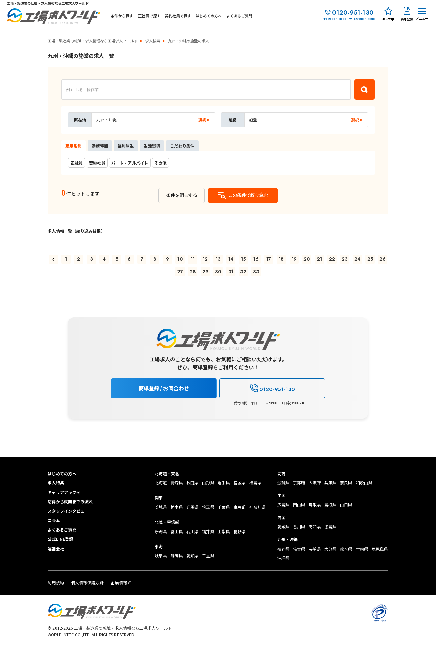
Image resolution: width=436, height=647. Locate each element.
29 (205, 271)
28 (193, 271)
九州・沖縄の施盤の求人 (188, 41)
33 (256, 271)
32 (243, 271)
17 (268, 259)
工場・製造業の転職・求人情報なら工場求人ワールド (93, 41)
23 (345, 259)
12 (205, 259)
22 (332, 259)
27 (180, 271)
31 (230, 271)
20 (306, 259)
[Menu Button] (422, 13)
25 (370, 259)
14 (230, 259)
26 (382, 259)
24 (357, 259)
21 (319, 259)
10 (180, 259)
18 (281, 259)
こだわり (182, 146)
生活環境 (152, 146)
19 (294, 259)
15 (243, 259)
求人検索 (152, 41)
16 (256, 259)
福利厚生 (126, 146)
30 (218, 271)
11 (193, 259)
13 (218, 259)
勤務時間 (100, 146)
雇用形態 (73, 146)
